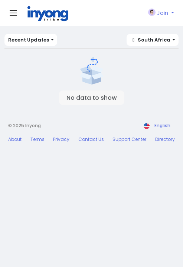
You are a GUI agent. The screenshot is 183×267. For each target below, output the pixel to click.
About (15, 139)
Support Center (129, 139)
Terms (37, 139)
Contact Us (91, 139)
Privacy (61, 139)
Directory (165, 139)
